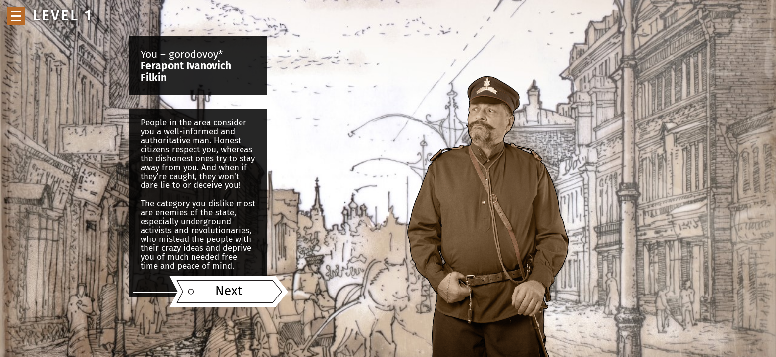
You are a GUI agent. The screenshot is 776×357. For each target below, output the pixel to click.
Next (228, 291)
